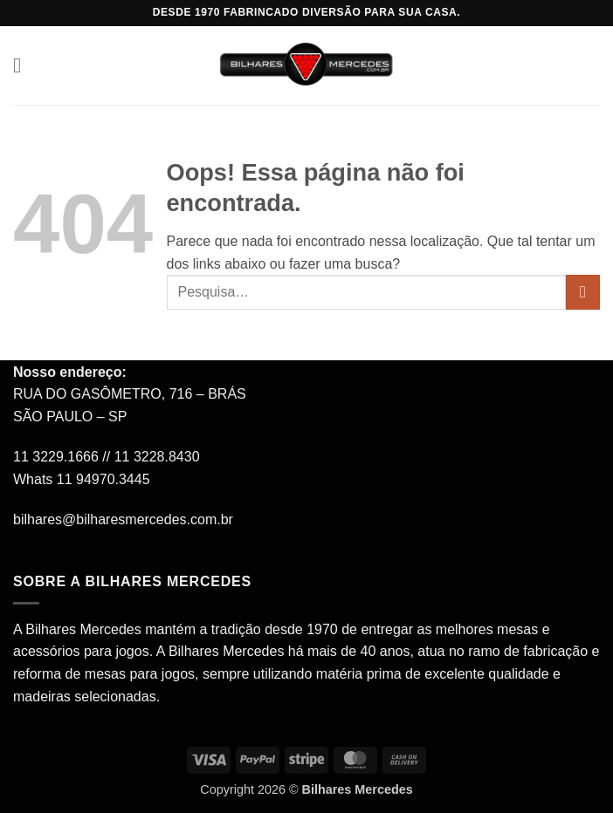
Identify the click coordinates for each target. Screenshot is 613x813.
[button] (23, 65)
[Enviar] (583, 292)
